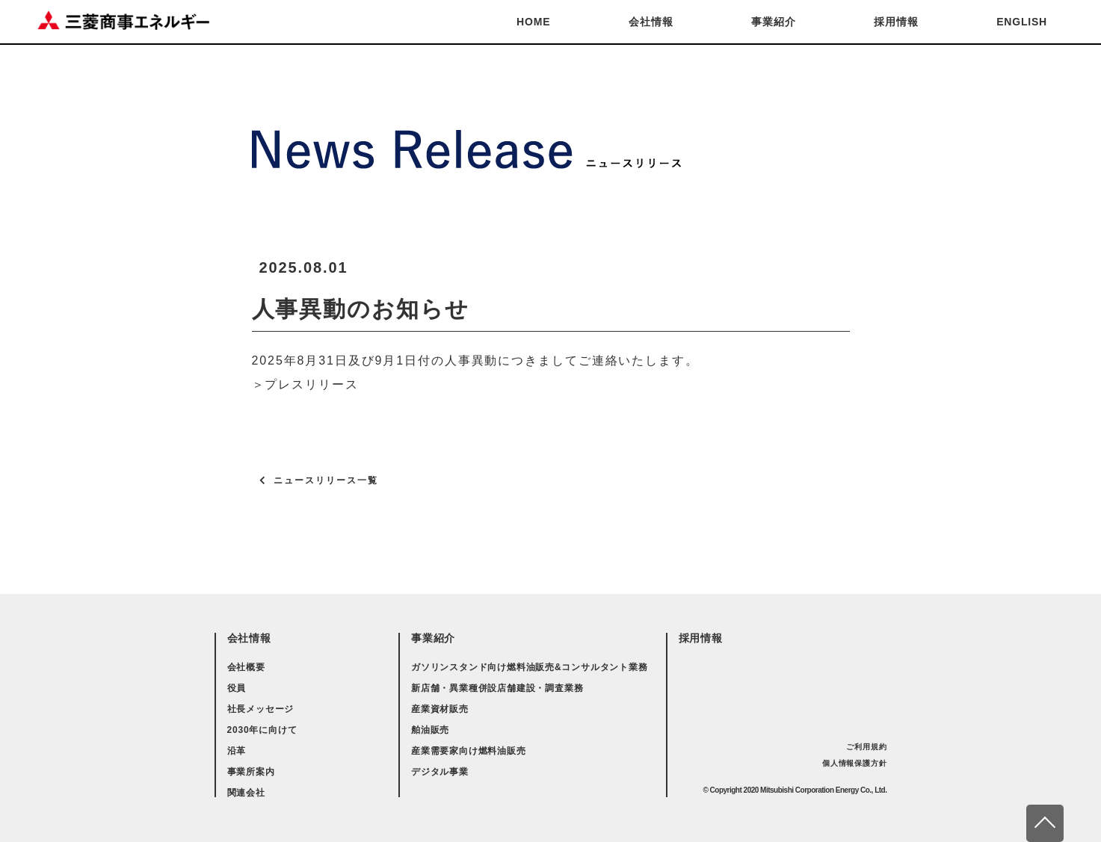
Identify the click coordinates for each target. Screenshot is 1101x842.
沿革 (237, 751)
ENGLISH (1021, 22)
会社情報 (651, 22)
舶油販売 (430, 730)
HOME (533, 22)
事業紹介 (773, 22)
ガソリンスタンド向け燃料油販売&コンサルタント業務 (529, 667)
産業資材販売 (440, 709)
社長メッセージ (260, 709)
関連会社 (246, 792)
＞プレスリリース (305, 384)
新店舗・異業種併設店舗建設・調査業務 (497, 688)
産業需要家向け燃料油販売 (468, 751)
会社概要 (246, 667)
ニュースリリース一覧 (325, 480)
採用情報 (896, 22)
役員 (237, 688)
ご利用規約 (866, 747)
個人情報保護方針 (854, 763)
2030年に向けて (262, 730)
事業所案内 (251, 772)
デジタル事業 (440, 772)
